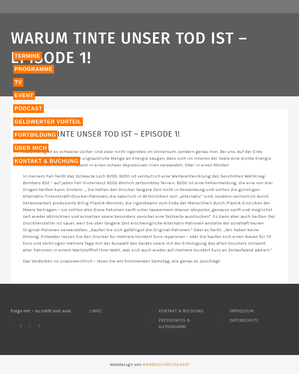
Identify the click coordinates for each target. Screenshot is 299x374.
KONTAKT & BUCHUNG (181, 311)
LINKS (95, 311)
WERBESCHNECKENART (166, 364)
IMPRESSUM (241, 311)
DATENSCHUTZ (244, 320)
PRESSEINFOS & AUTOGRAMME (174, 323)
